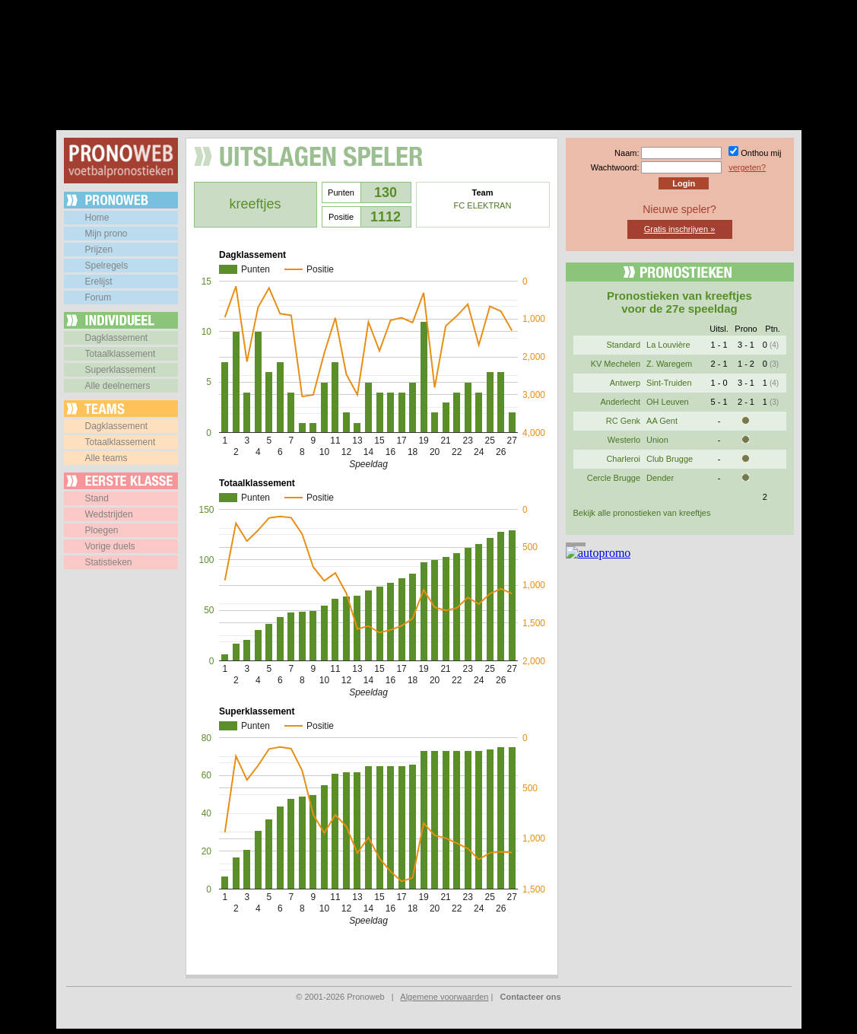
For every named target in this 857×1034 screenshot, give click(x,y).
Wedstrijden (109, 514)
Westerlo (624, 439)
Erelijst (99, 281)
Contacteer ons (530, 996)
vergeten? (747, 167)
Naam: (626, 152)
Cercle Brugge (613, 477)
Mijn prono (106, 233)
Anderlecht (620, 401)
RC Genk (623, 420)
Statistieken (108, 562)
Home (97, 217)
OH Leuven (667, 401)
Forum (98, 297)
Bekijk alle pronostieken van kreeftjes (642, 512)
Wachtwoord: (615, 167)
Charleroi (623, 458)
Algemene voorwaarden (444, 996)
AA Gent (662, 420)
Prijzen (99, 249)
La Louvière (668, 344)
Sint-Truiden (669, 382)
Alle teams (106, 458)
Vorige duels (110, 546)
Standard (623, 344)
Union (657, 439)
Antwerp (625, 382)
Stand (97, 498)
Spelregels (107, 265)
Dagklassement (116, 337)
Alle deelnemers (118, 385)
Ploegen (102, 530)
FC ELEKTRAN (483, 205)
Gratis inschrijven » (680, 229)
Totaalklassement (120, 353)
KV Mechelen (615, 363)
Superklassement (120, 369)
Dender (660, 477)
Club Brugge (669, 458)
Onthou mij (761, 152)
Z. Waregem (669, 363)
